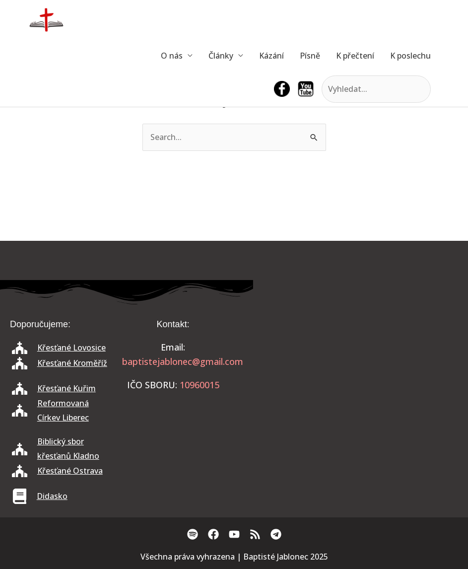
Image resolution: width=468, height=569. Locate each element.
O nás (172, 55)
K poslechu (410, 55)
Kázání (271, 55)
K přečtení (355, 55)
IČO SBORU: (152, 385)
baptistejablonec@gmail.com (182, 361)
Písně (310, 55)
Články (220, 55)
